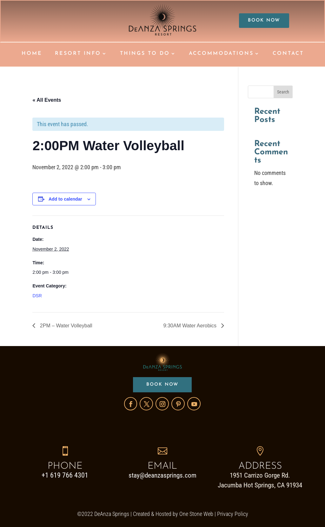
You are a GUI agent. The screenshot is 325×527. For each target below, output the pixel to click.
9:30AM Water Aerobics (190, 325)
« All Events (46, 99)
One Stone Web (196, 514)
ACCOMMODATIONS (221, 53)
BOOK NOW (264, 20)
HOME (32, 53)
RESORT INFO (78, 53)
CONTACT (288, 53)
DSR (37, 295)
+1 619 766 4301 (65, 475)
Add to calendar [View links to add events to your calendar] (65, 198)
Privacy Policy (232, 514)
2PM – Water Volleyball (65, 325)
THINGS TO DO (145, 53)
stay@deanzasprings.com (162, 475)
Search (283, 91)
